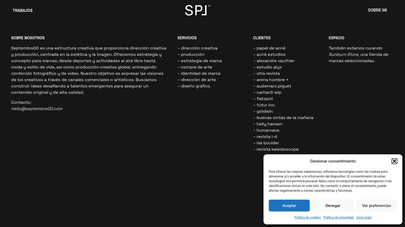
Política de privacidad (338, 217)
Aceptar (289, 205)
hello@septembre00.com (37, 108)
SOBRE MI (377, 10)
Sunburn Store (343, 54)
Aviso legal (363, 217)
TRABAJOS (22, 10)
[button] (394, 161)
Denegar (333, 205)
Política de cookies (307, 217)
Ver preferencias (376, 205)
